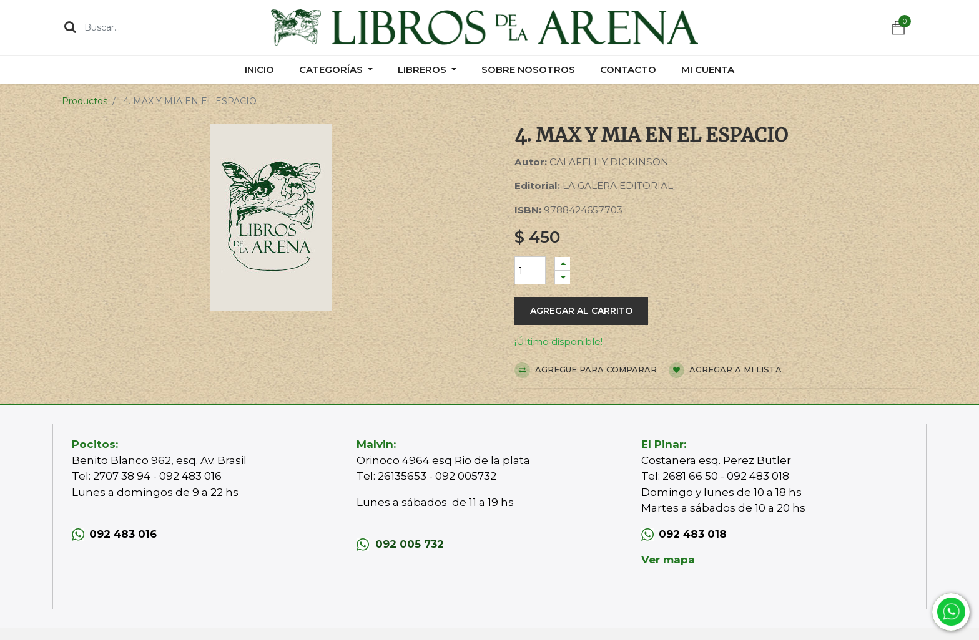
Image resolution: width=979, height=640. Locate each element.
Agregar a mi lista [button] (725, 370)
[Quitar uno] (562, 277)
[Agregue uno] (562, 263)
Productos (84, 101)
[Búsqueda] (70, 27)
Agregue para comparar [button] (585, 370)
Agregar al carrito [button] (581, 310)
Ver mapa (668, 559)
